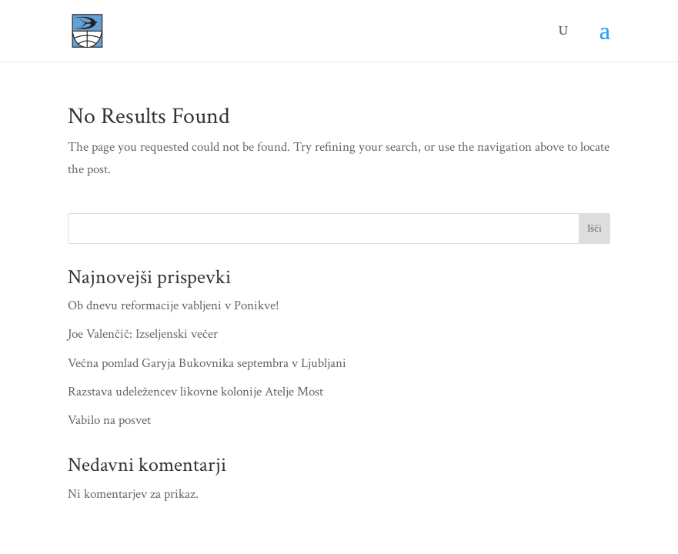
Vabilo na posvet (109, 420)
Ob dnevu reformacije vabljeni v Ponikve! (173, 305)
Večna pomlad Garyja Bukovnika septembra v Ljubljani (207, 363)
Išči (594, 228)
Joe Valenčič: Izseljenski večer (143, 333)
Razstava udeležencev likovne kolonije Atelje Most (195, 391)
